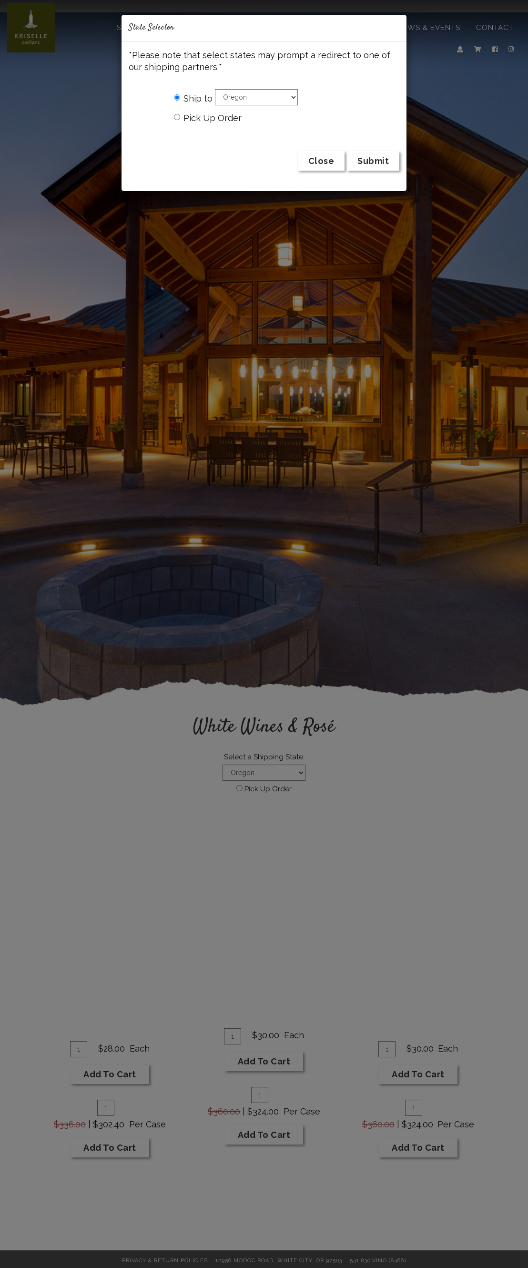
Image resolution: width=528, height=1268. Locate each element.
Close (321, 161)
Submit (373, 161)
